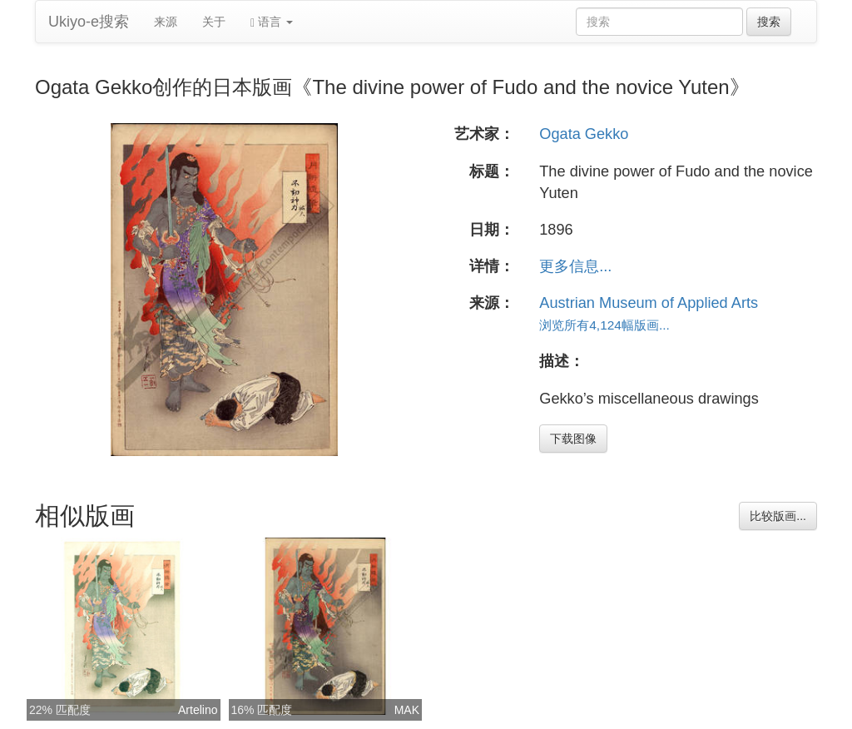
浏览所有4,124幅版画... (604, 325)
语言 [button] (271, 22)
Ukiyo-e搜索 (88, 21)
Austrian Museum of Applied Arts (648, 303)
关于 (213, 21)
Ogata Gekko (583, 134)
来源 (165, 21)
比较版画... (778, 516)
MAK (406, 710)
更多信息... (575, 266)
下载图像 (573, 438)
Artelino (197, 710)
